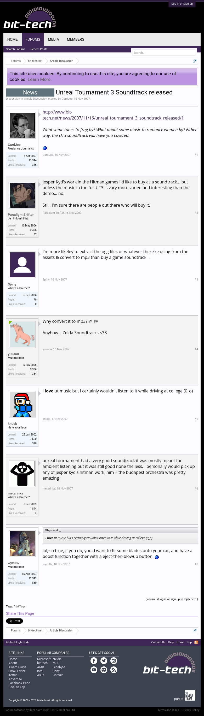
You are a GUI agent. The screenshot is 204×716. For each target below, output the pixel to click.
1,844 (33, 508)
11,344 (33, 160)
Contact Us (158, 642)
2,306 (33, 230)
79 (35, 299)
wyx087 (14, 563)
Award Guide (17, 667)
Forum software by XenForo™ (40, 710)
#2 (196, 212)
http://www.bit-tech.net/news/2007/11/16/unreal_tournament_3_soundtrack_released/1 (113, 115)
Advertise (15, 679)
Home (12, 39)
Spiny (12, 284)
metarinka (15, 493)
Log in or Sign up (182, 3)
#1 (196, 155)
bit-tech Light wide (18, 642)
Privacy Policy (190, 710)
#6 (196, 488)
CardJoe (67, 98)
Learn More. (40, 79)
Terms (13, 675)
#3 (196, 279)
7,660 (33, 439)
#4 (196, 349)
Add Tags (20, 606)
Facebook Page (19, 683)
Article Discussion (35, 98)
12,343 (33, 578)
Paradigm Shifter (21, 215)
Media (53, 39)
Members (75, 39)
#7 (196, 564)
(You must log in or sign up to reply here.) (172, 599)
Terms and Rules (168, 710)
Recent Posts (39, 49)
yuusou (13, 354)
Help (171, 642)
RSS (196, 642)
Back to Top (17, 687)
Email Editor (17, 671)
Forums (33, 39)
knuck (12, 424)
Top (189, 642)
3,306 (33, 369)
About (13, 663)
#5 (196, 419)
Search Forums (15, 49)
